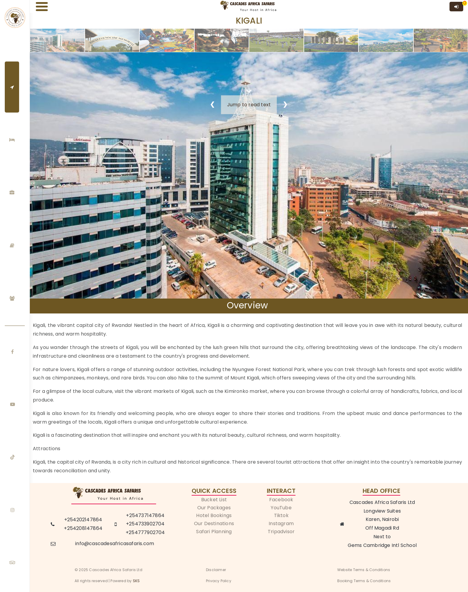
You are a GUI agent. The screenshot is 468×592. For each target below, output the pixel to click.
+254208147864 (83, 528)
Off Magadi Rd (382, 528)
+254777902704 (145, 532)
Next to (382, 536)
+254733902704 (145, 523)
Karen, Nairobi (382, 519)
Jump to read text (249, 104)
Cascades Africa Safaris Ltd (382, 502)
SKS (136, 580)
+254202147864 (83, 519)
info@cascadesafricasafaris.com (114, 543)
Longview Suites (382, 511)
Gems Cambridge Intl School (382, 545)
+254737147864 (145, 515)
